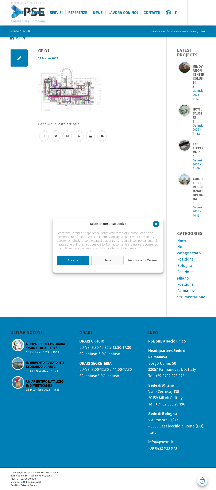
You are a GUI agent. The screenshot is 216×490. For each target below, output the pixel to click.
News (182, 240)
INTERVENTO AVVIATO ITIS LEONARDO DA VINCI (45, 365)
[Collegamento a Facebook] (24, 38)
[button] (156, 224)
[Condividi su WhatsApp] (67, 136)
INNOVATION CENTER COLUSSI (198, 75)
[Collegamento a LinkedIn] (12, 38)
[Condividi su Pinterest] (79, 136)
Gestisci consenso (202, 480)
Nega (107, 260)
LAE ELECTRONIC (198, 148)
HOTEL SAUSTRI (197, 113)
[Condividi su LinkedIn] (90, 136)
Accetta (73, 260)
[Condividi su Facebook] (44, 136)
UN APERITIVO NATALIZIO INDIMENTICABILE (44, 384)
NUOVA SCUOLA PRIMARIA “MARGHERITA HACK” (45, 346)
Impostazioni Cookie (142, 260)
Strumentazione (191, 297)
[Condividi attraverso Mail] (102, 136)
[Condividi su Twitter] (55, 136)
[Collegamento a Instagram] (18, 38)
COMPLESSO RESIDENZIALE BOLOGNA (198, 189)
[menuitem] (18, 12)
